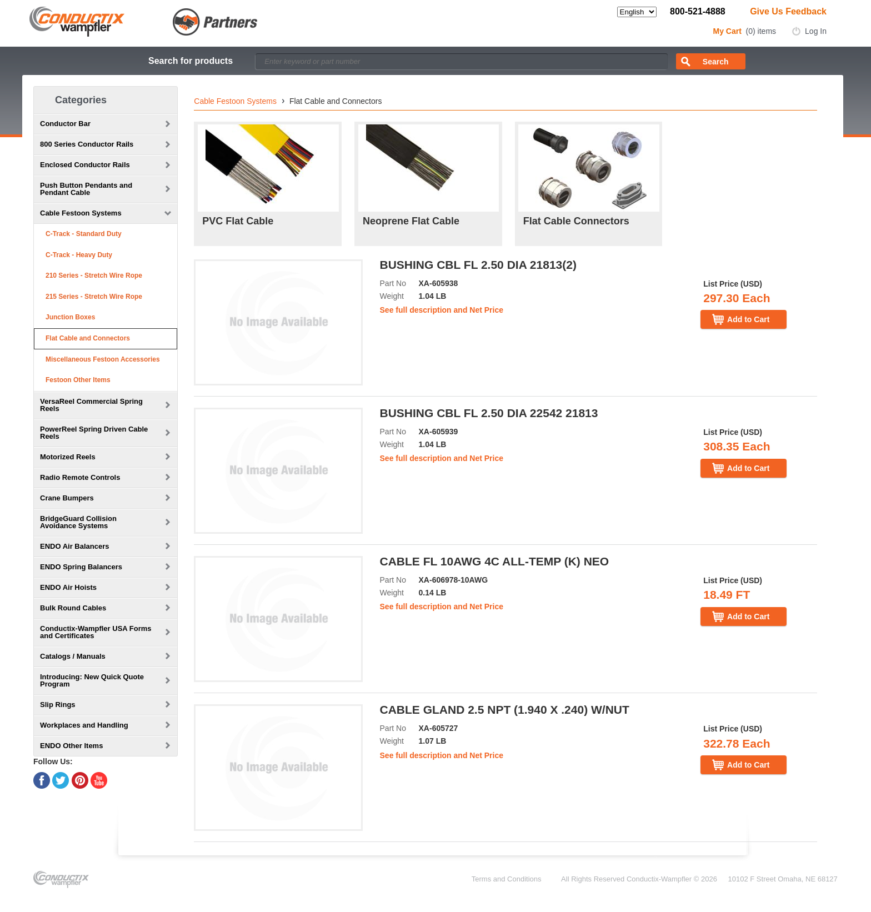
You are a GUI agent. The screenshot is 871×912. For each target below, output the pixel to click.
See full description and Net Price (442, 309)
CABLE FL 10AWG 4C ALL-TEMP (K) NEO (494, 561)
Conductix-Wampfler (659, 879)
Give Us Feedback (788, 11)
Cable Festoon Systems (235, 101)
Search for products (190, 61)
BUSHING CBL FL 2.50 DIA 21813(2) (478, 264)
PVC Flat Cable (237, 221)
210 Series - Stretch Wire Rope (94, 275)
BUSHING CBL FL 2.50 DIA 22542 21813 (489, 413)
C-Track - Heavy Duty (79, 255)
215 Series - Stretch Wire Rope (94, 296)
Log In (816, 31)
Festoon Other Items (78, 380)
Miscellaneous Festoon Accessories (103, 359)
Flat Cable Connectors (576, 221)
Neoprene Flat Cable (411, 221)
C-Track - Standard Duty (84, 234)
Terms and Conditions (507, 879)
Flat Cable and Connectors (88, 338)
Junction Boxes (70, 317)
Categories (81, 100)
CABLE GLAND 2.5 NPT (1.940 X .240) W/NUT (504, 709)
